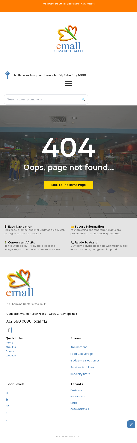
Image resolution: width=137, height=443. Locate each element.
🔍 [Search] (83, 99)
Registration (77, 396)
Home (9, 342)
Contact (10, 351)
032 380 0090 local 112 (26, 321)
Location (11, 355)
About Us (11, 347)
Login (73, 402)
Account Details (79, 409)
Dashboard (77, 390)
